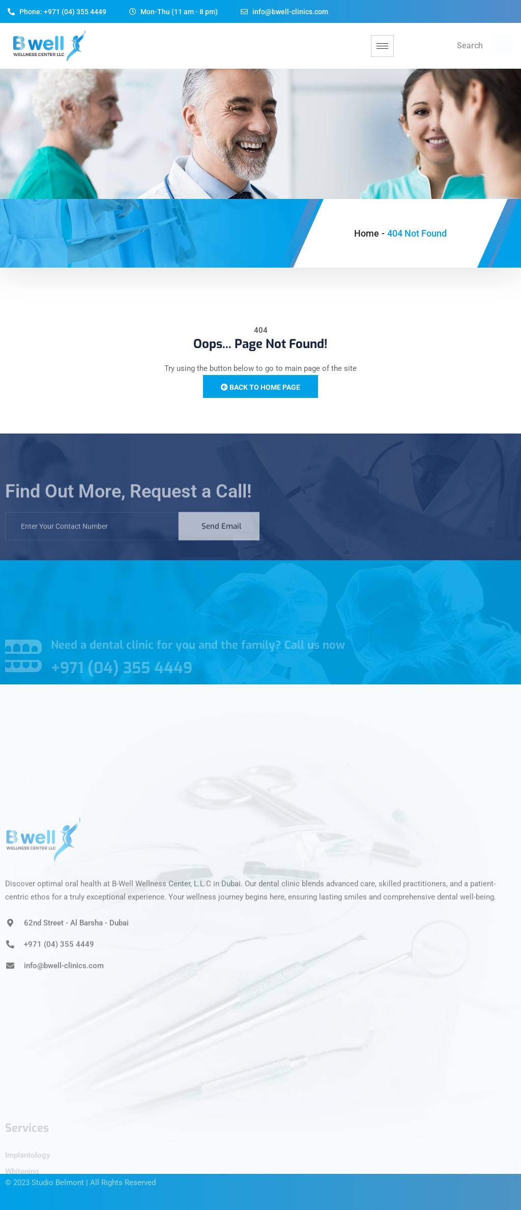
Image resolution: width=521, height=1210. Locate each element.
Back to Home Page (260, 387)
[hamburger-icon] (382, 46)
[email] (92, 535)
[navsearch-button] (503, 46)
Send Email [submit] (221, 535)
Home (366, 233)
